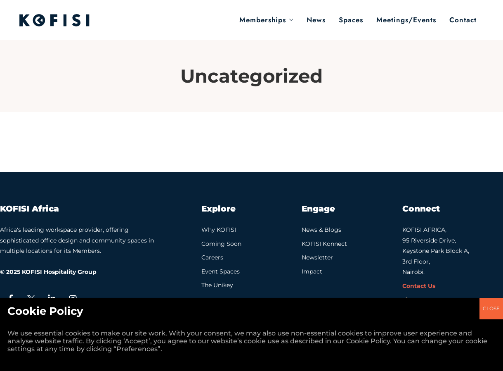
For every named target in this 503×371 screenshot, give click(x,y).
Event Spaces (220, 271)
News (316, 20)
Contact (463, 20)
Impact (312, 271)
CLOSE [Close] (491, 132)
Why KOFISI (218, 229)
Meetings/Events (406, 20)
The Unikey (217, 285)
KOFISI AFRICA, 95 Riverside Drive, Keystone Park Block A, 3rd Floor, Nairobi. (435, 251)
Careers (212, 257)
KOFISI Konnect (324, 243)
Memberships (262, 20)
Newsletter (317, 257)
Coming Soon (221, 243)
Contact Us (418, 286)
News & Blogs (321, 229)
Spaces (351, 20)
